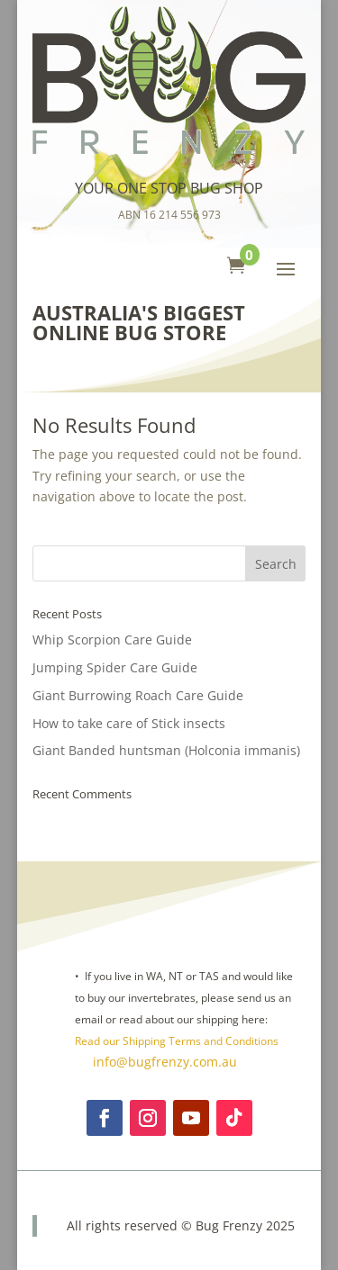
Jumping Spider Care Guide (114, 667)
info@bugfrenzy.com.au (163, 1061)
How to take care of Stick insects (128, 723)
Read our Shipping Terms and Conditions (177, 1041)
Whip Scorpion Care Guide (112, 639)
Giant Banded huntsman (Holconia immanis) (166, 750)
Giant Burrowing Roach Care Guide (137, 695)
